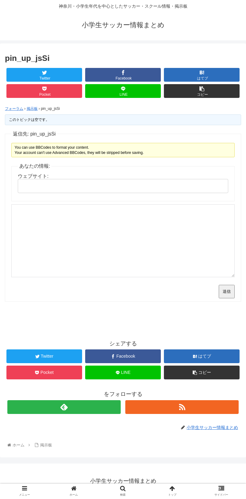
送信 (227, 291)
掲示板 (32, 108)
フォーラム (14, 108)
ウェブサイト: (33, 176)
